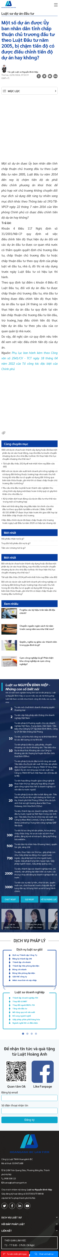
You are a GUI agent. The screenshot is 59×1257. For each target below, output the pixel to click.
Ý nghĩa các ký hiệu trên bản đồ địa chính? (37, 611)
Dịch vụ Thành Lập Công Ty (24, 955)
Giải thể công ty (19, 976)
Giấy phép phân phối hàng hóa (26, 1019)
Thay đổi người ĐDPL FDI (23, 1005)
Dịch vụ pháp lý (30, 940)
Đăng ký (29, 1119)
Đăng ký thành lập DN (22, 958)
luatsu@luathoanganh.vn (15, 1182)
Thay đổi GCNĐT (19, 1001)
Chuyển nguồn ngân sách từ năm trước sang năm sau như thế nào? (37, 627)
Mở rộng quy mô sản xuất (23, 1012)
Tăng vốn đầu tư (19, 1008)
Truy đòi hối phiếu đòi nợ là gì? (16, 543)
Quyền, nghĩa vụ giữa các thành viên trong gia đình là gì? (38, 643)
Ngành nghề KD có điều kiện (25, 1023)
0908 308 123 (10, 1178)
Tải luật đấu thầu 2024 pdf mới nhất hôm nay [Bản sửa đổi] (28, 465)
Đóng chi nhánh (19, 969)
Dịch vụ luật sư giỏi (29, 949)
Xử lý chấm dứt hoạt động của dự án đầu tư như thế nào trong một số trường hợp (28, 500)
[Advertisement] (29, 130)
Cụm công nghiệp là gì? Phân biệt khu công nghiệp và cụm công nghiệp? (36, 660)
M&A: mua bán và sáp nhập (24, 980)
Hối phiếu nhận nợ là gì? (12, 538)
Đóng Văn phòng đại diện (23, 973)
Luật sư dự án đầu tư (17, 13)
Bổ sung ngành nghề (21, 1015)
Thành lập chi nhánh (21, 962)
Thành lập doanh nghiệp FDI (25, 997)
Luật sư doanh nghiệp (30, 992)
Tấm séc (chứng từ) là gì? (13, 547)
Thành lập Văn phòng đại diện (25, 965)
